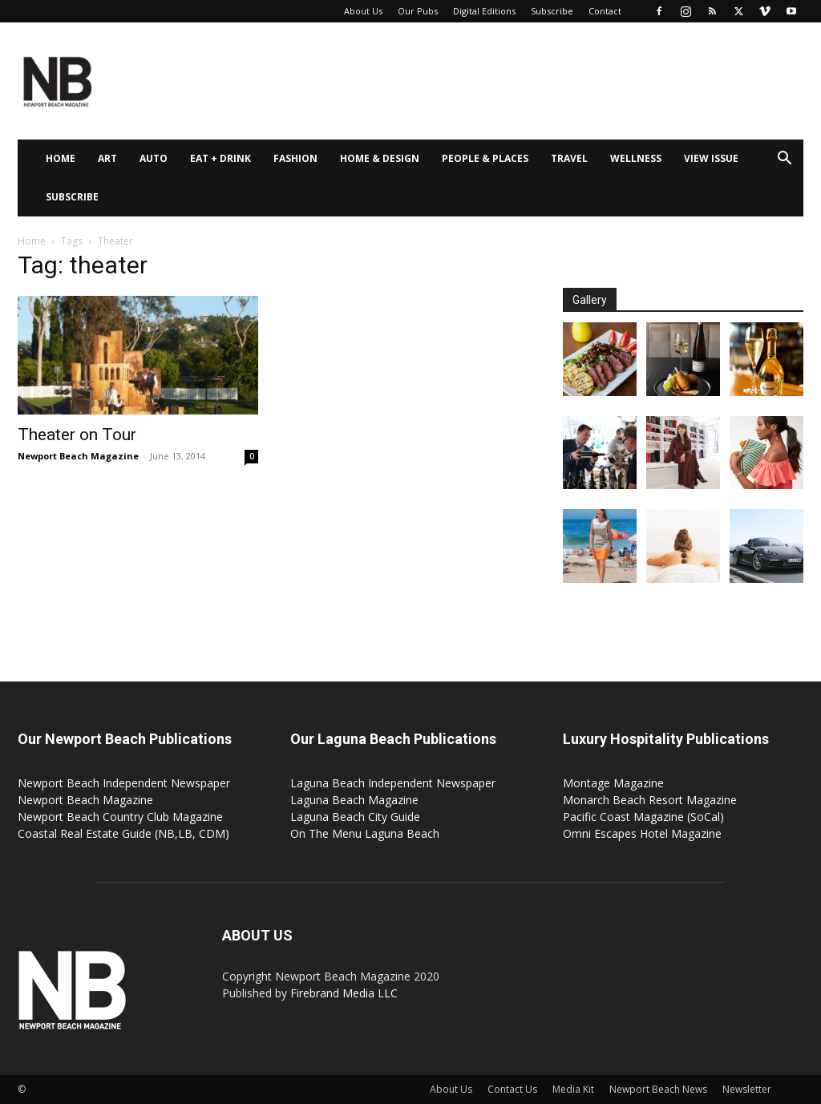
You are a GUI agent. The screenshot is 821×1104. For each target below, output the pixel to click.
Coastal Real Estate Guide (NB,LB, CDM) (123, 833)
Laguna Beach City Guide (355, 816)
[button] (784, 160)
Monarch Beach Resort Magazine (650, 799)
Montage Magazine (613, 783)
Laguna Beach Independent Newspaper (392, 783)
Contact (604, 11)
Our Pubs (418, 11)
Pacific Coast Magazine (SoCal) (643, 816)
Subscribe (552, 11)
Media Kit (573, 1089)
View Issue (711, 158)
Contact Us (512, 1089)
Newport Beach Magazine (78, 456)
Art (107, 158)
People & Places (485, 158)
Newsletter (746, 1089)
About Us (363, 11)
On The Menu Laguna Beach (364, 833)
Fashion (295, 158)
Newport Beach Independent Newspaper (124, 783)
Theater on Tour (77, 434)
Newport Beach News (658, 1089)
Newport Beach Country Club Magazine (120, 816)
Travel (569, 158)
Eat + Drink (220, 158)
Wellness (635, 158)
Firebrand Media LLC (344, 993)
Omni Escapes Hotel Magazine (642, 833)
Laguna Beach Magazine (354, 799)
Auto (154, 158)
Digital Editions (484, 11)
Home (60, 158)
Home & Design (379, 158)
